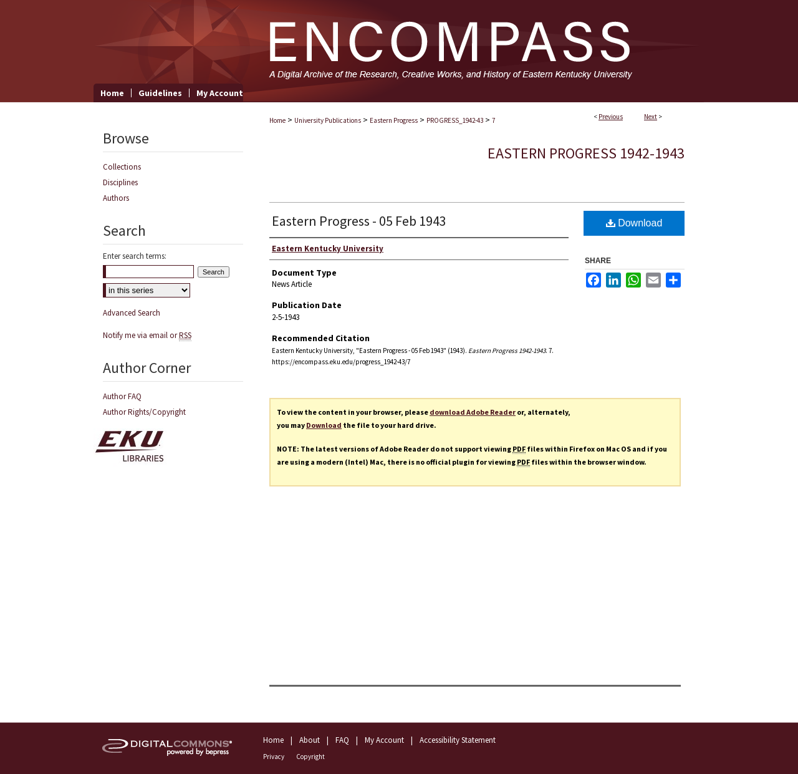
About (309, 740)
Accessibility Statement (458, 740)
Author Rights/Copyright (144, 412)
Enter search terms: (134, 256)
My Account (384, 740)
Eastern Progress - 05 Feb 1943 (359, 221)
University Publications (327, 120)
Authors (116, 198)
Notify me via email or (147, 335)
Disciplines (120, 182)
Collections (122, 167)
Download (634, 223)
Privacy (273, 756)
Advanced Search (131, 312)
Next (650, 116)
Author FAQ (122, 396)
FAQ (342, 740)
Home (277, 120)
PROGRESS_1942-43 (454, 120)
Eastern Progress (394, 120)
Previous (610, 116)
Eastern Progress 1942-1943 (586, 153)
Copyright (310, 756)
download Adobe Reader (473, 412)
